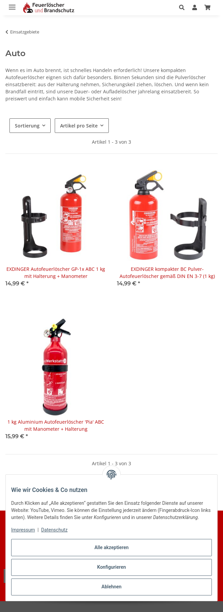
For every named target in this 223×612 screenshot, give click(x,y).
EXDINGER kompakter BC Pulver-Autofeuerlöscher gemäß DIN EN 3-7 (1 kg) (167, 272)
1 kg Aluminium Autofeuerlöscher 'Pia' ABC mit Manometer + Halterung (55, 425)
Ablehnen (111, 586)
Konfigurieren (111, 567)
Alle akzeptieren (111, 547)
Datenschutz (54, 530)
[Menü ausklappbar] (12, 4)
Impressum (23, 530)
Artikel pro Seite (79, 125)
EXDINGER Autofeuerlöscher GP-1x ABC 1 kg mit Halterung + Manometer (55, 272)
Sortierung (27, 125)
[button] (183, 7)
